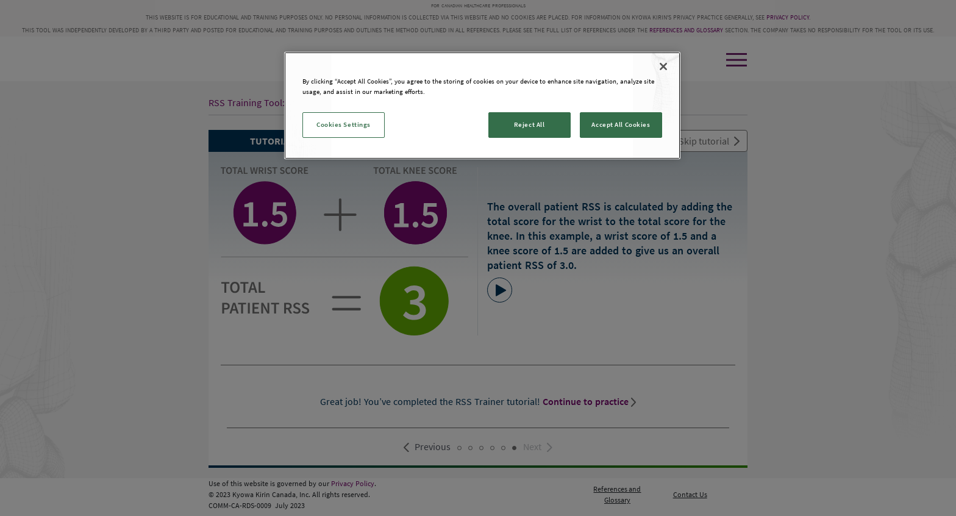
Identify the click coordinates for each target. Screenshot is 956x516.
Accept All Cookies (620, 124)
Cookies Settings (343, 124)
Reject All (529, 124)
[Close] (663, 66)
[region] (482, 105)
